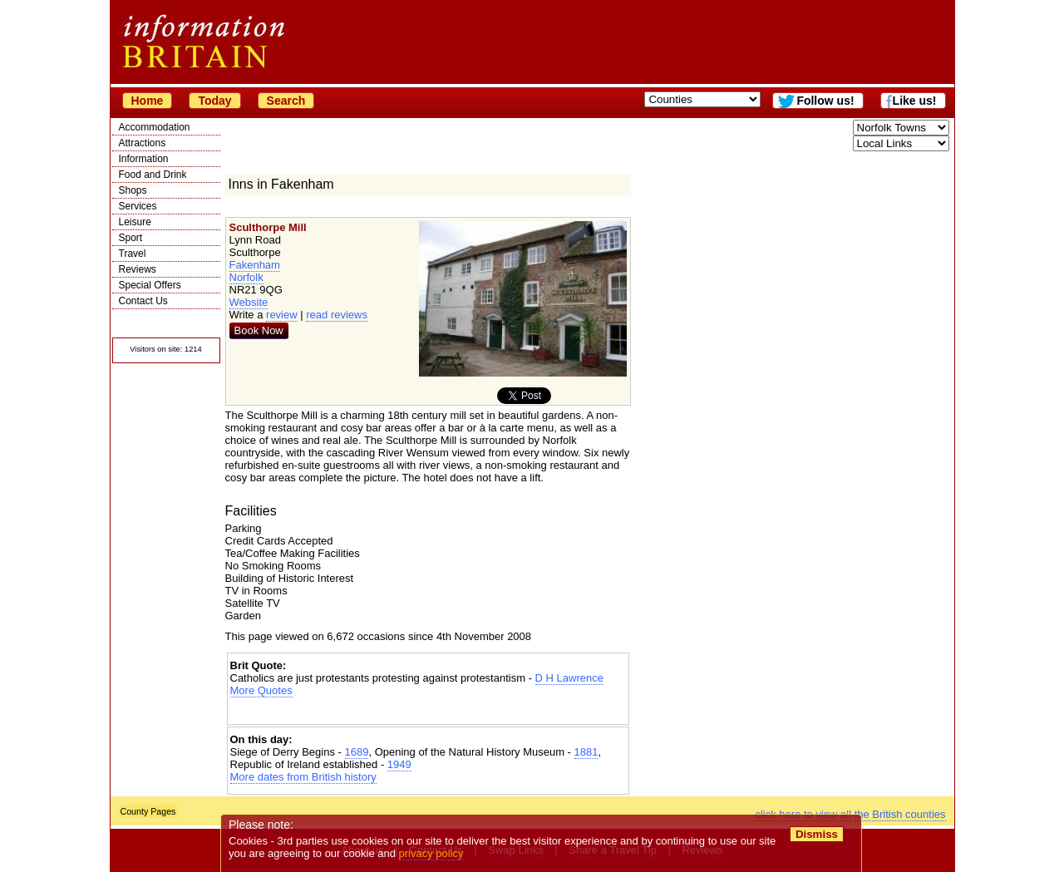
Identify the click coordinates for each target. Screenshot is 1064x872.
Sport (131, 238)
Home (147, 100)
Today (214, 100)
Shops (133, 190)
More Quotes (261, 690)
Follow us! (825, 100)
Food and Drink (153, 174)
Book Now (258, 330)
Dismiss (817, 834)
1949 (399, 764)
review (282, 314)
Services (138, 206)
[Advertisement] (428, 711)
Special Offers (150, 285)
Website (248, 302)
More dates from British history (303, 777)
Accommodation (154, 127)
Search (286, 100)
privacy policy (431, 853)
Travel (132, 253)
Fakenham (254, 265)
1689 (357, 752)
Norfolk (246, 277)
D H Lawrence (569, 678)
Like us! (915, 100)
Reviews (137, 269)
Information (144, 159)
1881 (586, 752)
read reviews (336, 314)
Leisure (135, 222)
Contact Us (143, 301)
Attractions (142, 143)
